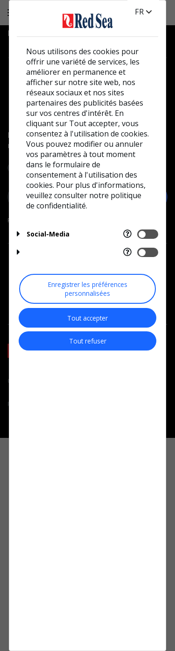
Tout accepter (87, 318)
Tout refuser (87, 340)
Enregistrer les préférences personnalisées (87, 289)
